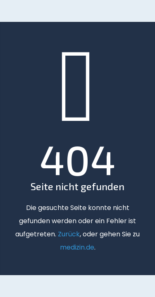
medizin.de (77, 247)
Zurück (69, 234)
